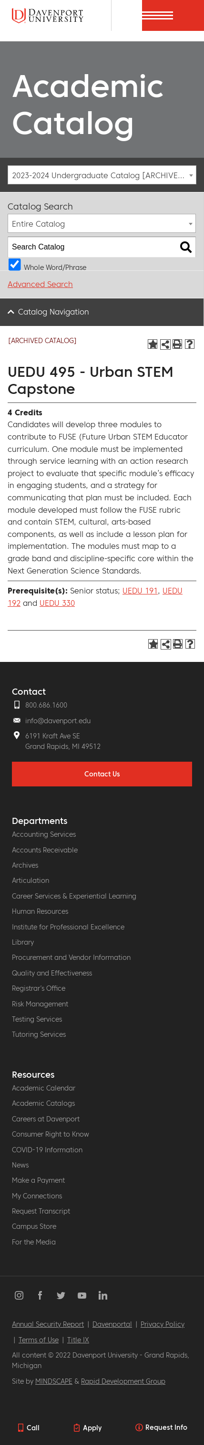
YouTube (82, 1295)
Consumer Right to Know (50, 1134)
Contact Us (102, 774)
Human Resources (40, 911)
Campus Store (34, 1226)
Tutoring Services (39, 1034)
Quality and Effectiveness (52, 973)
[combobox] (102, 174)
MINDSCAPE (53, 1381)
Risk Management (40, 1004)
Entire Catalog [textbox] (38, 224)
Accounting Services (44, 834)
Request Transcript (41, 1211)
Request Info (166, 1427)
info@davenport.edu (58, 721)
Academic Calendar (43, 1088)
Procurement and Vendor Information (71, 957)
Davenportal (112, 1324)
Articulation (30, 880)
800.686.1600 (46, 705)
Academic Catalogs (43, 1103)
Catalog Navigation (53, 311)
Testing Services (37, 1019)
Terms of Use (39, 1340)
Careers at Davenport (46, 1119)
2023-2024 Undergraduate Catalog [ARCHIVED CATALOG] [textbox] (104, 175)
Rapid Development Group (123, 1381)
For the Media (34, 1242)
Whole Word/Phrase (55, 266)
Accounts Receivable (45, 850)
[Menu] (188, 15)
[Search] (126, 15)
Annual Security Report (48, 1324)
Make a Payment (38, 1180)
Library (23, 942)
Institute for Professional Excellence (68, 927)
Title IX (78, 1340)
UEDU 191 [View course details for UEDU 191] (140, 590)
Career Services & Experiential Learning (74, 896)
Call (33, 1428)
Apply (92, 1428)
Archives (25, 865)
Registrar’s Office (38, 988)
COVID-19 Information (47, 1150)
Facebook (40, 1295)
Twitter (61, 1295)
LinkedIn (103, 1295)
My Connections (37, 1196)
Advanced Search (40, 284)
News (20, 1165)
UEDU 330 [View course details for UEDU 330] (57, 603)
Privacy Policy (162, 1324)
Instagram (19, 1295)
